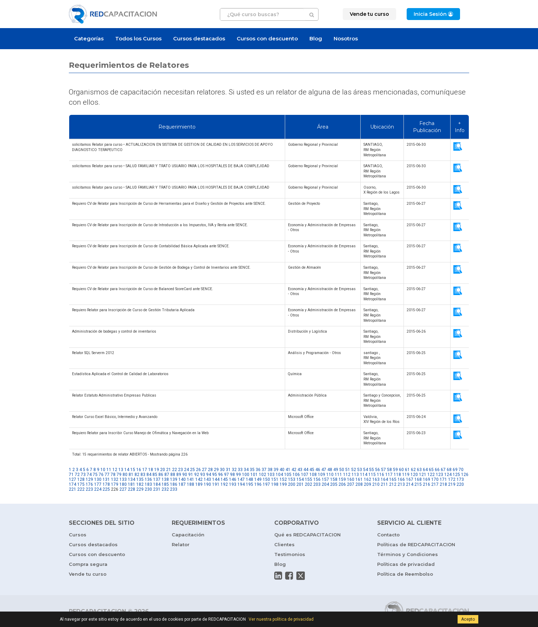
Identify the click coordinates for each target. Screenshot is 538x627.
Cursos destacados (199, 38)
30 (222, 469)
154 (300, 479)
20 (162, 469)
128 (81, 479)
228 (131, 489)
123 (439, 474)
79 (119, 474)
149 (258, 479)
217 (435, 484)
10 (102, 469)
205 (333, 484)
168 (418, 479)
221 (72, 489)
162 (367, 479)
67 (443, 469)
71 (71, 474)
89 (178, 474)
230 (148, 489)
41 (288, 469)
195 (249, 484)
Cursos (77, 534)
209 (367, 484)
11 (108, 469)
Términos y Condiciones (407, 554)
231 (156, 489)
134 (131, 479)
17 (144, 469)
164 (384, 479)
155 (308, 479)
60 (401, 469)
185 (165, 484)
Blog (315, 38)
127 (72, 479)
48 (329, 469)
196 (258, 484)
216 (426, 484)
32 (234, 469)
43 (299, 469)
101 (254, 474)
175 (81, 484)
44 (305, 469)
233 (173, 489)
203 (317, 484)
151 (274, 479)
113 (355, 474)
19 (156, 469)
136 (148, 479)
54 (365, 469)
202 (308, 484)
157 (325, 479)
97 (226, 474)
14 (126, 469)
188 (190, 484)
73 (83, 474)
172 (451, 479)
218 (443, 484)
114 (363, 474)
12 (114, 469)
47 (323, 469)
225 (106, 489)
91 (190, 474)
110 (330, 474)
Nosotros (346, 38)
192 (224, 484)
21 (168, 469)
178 (106, 484)
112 (346, 474)
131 (106, 479)
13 (120, 469)
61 (407, 469)
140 (182, 479)
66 (437, 469)
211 (384, 484)
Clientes (284, 544)
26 (198, 469)
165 (392, 479)
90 (184, 474)
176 (89, 484)
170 (435, 479)
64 (425, 469)
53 (359, 469)
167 (409, 479)
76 (101, 474)
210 (376, 484)
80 (125, 474)
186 (173, 484)
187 (182, 484)
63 (419, 469)
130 (97, 479)
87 (166, 474)
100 (245, 474)
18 (150, 469)
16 (138, 469)
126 (464, 474)
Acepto (468, 619)
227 (123, 489)
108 (313, 474)
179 (114, 484)
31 (228, 469)
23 (180, 469)
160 (350, 479)
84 (148, 474)
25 (192, 469)
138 (165, 479)
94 (208, 474)
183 (148, 484)
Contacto (388, 534)
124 (448, 474)
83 (142, 474)
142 (199, 479)
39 (276, 469)
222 (81, 489)
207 (350, 484)
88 (172, 474)
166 (401, 479)
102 (262, 474)
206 (342, 484)
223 (89, 489)
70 (461, 469)
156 (317, 479)
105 (287, 474)
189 (199, 484)
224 (97, 489)
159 (342, 479)
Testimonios (289, 554)
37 (264, 469)
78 (113, 474)
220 (460, 484)
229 (140, 489)
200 (291, 484)
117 (389, 474)
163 (376, 479)
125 (456, 474)
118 (397, 474)
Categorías (89, 38)
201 (300, 484)
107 (304, 474)
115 (372, 474)
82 (136, 474)
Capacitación (188, 534)
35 (252, 469)
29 (216, 469)
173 (460, 479)
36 (258, 469)
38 (270, 469)
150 (266, 479)
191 (215, 484)
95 (214, 474)
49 (335, 469)
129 (89, 479)
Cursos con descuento (267, 38)
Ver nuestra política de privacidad (281, 619)
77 (107, 474)
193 (232, 484)
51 (347, 469)
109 (321, 474)
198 (274, 484)
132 (114, 479)
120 (414, 474)
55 (371, 469)
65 (431, 469)
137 (156, 479)
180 (123, 484)
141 (190, 479)
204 (325, 484)
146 (232, 479)
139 (173, 479)
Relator (181, 544)
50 (341, 469)
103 (271, 474)
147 (241, 479)
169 (426, 479)
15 (132, 469)
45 (311, 469)
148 (249, 479)
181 (131, 484)
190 (207, 484)
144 (215, 479)
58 (389, 469)
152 (283, 479)
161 (359, 479)
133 (123, 479)
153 (291, 479)
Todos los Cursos (138, 38)
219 (451, 484)
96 (220, 474)
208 (359, 484)
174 (72, 484)
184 (156, 484)
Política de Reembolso (405, 574)
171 (443, 479)
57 (383, 469)
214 (409, 484)
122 (431, 474)
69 (455, 469)
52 (353, 469)
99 (238, 474)
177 (97, 484)
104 (279, 474)
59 (395, 469)
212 (392, 484)
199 (283, 484)
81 (131, 474)
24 (186, 469)
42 (293, 469)
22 (174, 469)
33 (240, 469)
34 (246, 469)
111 (338, 474)
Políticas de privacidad (406, 564)
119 (405, 474)
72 (77, 474)
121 (422, 474)
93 (202, 474)
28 (210, 469)
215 (418, 484)
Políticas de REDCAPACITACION (416, 544)
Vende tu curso (87, 574)
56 (377, 469)
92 (196, 474)
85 (154, 474)
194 (241, 484)
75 (95, 474)
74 (89, 474)
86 (160, 474)
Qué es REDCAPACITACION (307, 534)
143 (207, 479)
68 (449, 469)
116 (380, 474)
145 (224, 479)
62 (413, 469)
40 (282, 469)
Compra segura (88, 564)
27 (204, 469)
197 (266, 484)
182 (140, 484)
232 (165, 489)
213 (401, 484)
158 (333, 479)
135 (140, 479)
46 (317, 469)
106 (296, 474)
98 (232, 474)
